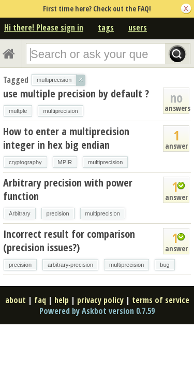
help (61, 300)
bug (164, 265)
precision (58, 213)
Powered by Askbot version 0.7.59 (97, 311)
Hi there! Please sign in (43, 27)
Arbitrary (20, 213)
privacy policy (100, 300)
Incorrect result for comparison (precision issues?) (69, 240)
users (137, 27)
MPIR (65, 162)
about (15, 300)
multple (18, 111)
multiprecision (60, 111)
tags (106, 27)
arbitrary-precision (70, 265)
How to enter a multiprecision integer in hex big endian (66, 138)
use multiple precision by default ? (76, 94)
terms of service (160, 300)
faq (40, 300)
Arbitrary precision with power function (67, 189)
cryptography (25, 162)
